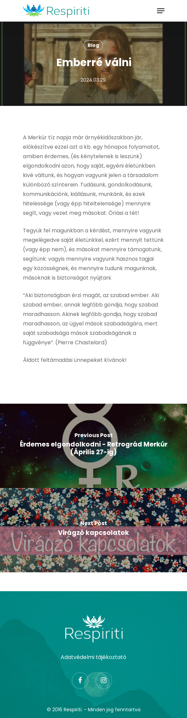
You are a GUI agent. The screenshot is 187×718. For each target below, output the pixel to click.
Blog (93, 45)
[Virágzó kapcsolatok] (93, 530)
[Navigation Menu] (160, 10)
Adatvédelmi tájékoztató (93, 657)
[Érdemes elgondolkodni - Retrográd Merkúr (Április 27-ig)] (93, 446)
